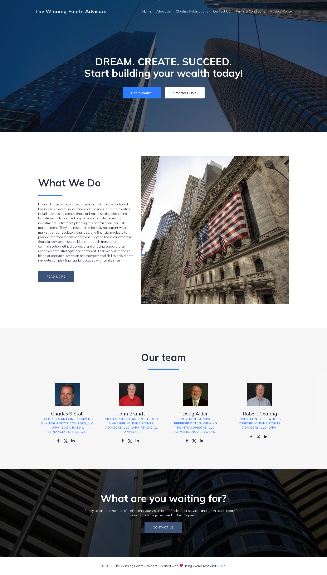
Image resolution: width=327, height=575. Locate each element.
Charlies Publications (192, 11)
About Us (163, 11)
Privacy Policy (281, 11)
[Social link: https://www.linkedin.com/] (74, 440)
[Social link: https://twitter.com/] (67, 440)
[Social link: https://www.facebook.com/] (60, 440)
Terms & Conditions (250, 11)
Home (146, 11)
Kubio (221, 566)
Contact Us (221, 11)
